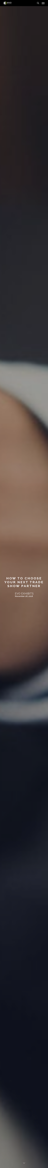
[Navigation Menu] (43, 3)
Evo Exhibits (24, 593)
